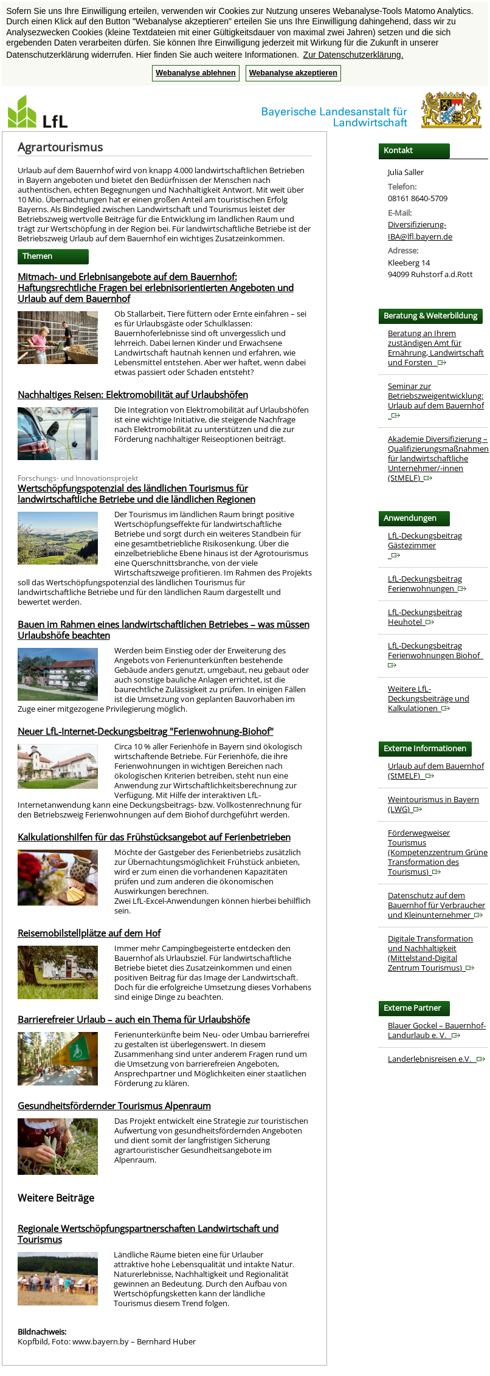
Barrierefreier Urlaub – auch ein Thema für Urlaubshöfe (134, 1019)
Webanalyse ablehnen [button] (195, 73)
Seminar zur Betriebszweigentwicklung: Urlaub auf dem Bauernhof (436, 400)
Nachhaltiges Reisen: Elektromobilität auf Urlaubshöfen (133, 394)
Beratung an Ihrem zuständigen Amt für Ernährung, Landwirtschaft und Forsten (436, 348)
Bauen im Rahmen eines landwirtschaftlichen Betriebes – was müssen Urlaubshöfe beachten (163, 629)
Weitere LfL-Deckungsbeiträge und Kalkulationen (428, 698)
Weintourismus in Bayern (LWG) (433, 804)
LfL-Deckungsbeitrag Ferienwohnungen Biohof (435, 654)
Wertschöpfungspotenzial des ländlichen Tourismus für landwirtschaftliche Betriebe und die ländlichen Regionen (136, 493)
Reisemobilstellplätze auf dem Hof (89, 933)
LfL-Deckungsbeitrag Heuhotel (425, 617)
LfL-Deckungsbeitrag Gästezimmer (425, 545)
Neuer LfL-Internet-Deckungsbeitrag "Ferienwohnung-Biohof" (146, 731)
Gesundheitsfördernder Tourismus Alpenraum (114, 1105)
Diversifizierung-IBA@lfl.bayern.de (420, 230)
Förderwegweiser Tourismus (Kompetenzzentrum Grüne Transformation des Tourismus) (438, 852)
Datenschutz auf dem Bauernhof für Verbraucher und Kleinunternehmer (436, 905)
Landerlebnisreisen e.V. (436, 1058)
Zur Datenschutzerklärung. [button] (353, 55)
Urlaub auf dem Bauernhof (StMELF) (436, 770)
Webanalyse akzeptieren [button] (293, 73)
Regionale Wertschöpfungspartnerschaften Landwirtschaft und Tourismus (148, 1233)
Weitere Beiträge (56, 1198)
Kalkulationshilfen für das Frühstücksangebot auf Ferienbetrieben (154, 837)
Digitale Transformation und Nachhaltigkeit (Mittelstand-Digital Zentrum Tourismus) (431, 953)
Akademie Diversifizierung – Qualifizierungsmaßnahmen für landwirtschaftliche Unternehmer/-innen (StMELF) (438, 458)
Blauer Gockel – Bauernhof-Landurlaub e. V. (437, 1030)
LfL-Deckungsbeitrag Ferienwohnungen (427, 583)
